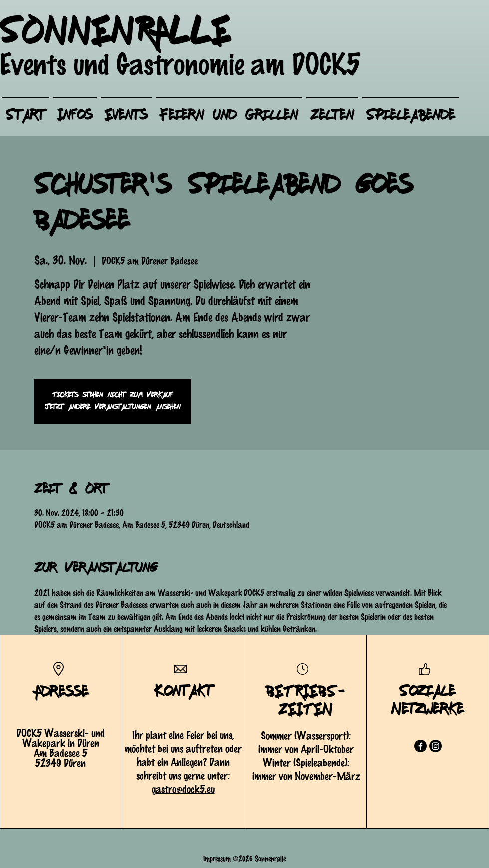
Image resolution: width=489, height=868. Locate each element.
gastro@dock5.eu (183, 788)
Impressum (217, 858)
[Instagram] (435, 746)
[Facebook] (420, 746)
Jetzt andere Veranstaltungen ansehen (113, 407)
